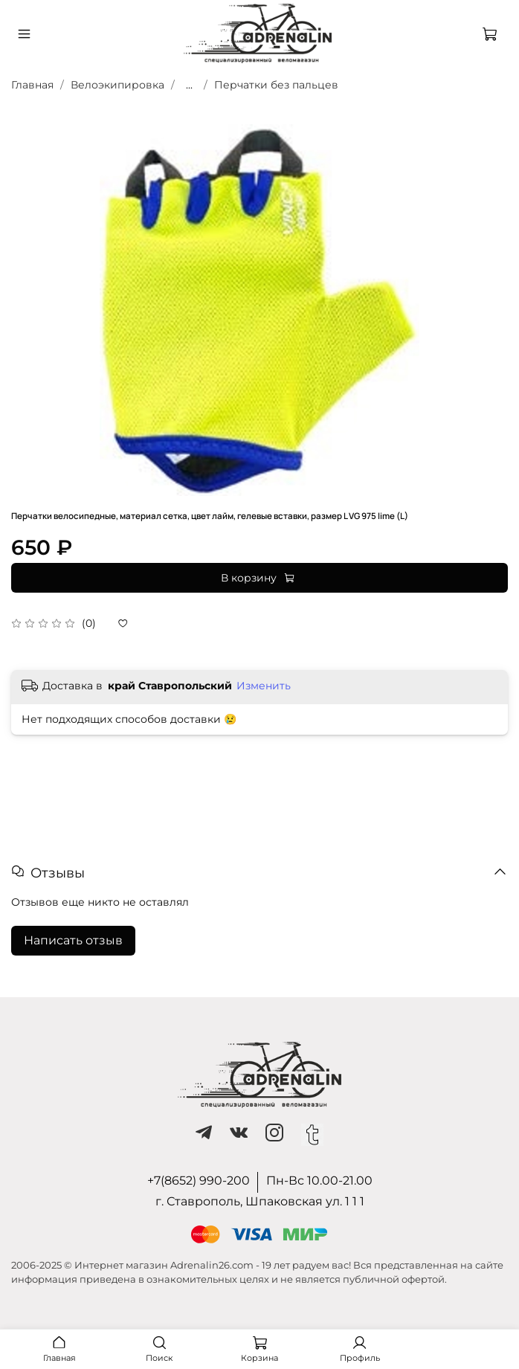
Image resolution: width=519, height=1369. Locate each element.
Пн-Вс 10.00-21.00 (319, 1180)
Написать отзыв (73, 940)
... (189, 85)
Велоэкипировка (117, 84)
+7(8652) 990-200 (198, 1180)
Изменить (263, 685)
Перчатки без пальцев (276, 84)
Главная (32, 84)
